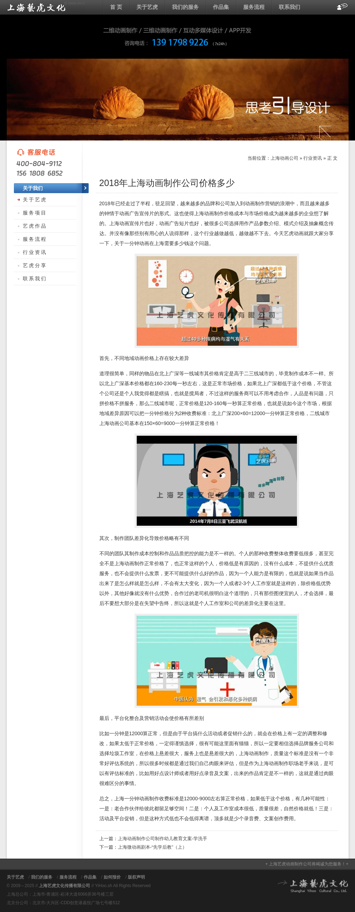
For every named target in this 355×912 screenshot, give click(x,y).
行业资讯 (312, 158)
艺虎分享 (35, 265)
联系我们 (289, 7)
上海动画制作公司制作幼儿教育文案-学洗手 (162, 838)
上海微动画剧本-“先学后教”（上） (152, 847)
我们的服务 (185, 7)
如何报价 (112, 877)
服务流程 (254, 7)
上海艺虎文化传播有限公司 (64, 885)
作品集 (221, 7)
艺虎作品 (35, 226)
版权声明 (136, 877)
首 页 (116, 7)
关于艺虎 (147, 7)
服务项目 (35, 213)
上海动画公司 (46, 7)
